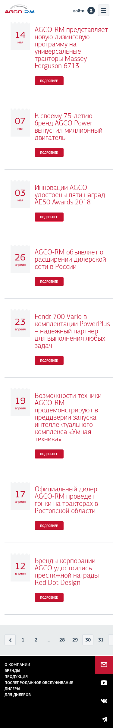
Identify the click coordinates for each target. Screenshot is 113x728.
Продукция (16, 676)
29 (75, 639)
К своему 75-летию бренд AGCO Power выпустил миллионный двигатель (68, 127)
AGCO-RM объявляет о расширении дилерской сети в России (70, 259)
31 (101, 639)
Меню (103, 10)
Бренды (12, 670)
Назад (10, 641)
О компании (17, 664)
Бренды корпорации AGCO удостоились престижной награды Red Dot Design (67, 571)
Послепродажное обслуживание (39, 682)
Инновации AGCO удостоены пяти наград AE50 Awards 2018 (70, 194)
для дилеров (18, 694)
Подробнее (49, 81)
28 (62, 639)
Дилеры (12, 688)
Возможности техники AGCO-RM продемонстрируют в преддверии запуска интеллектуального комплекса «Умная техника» (68, 417)
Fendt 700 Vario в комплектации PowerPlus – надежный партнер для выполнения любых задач (72, 331)
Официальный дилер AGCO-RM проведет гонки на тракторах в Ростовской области (66, 500)
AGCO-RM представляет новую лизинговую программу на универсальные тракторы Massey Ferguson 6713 (71, 47)
